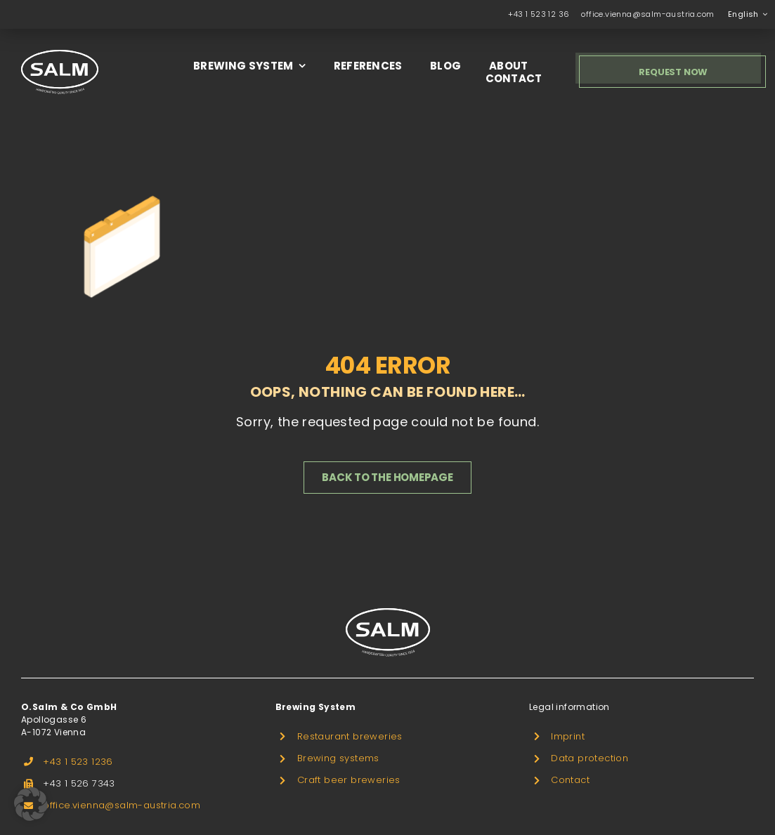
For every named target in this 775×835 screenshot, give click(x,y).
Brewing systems (338, 758)
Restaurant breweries (350, 736)
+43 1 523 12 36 (538, 14)
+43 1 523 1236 (78, 761)
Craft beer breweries (348, 780)
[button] (31, 804)
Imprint (568, 736)
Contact (570, 780)
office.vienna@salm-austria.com (647, 14)
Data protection (589, 758)
